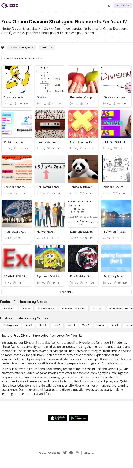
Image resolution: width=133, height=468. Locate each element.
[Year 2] (42, 325)
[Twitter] (65, 453)
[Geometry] (8, 308)
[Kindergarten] (10, 325)
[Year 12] (47, 47)
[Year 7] (114, 325)
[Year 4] (71, 325)
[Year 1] (28, 325)
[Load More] (66, 292)
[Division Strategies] (21, 47)
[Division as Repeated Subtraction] (23, 58)
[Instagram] (77, 453)
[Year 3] (57, 325)
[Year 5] (85, 325)
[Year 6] (100, 325)
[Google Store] (78, 418)
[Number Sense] (46, 308)
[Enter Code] (123, 5)
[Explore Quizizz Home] (9, 5)
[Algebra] (26, 308)
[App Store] (57, 418)
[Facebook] (71, 453)
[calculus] (97, 308)
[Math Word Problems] (73, 308)
